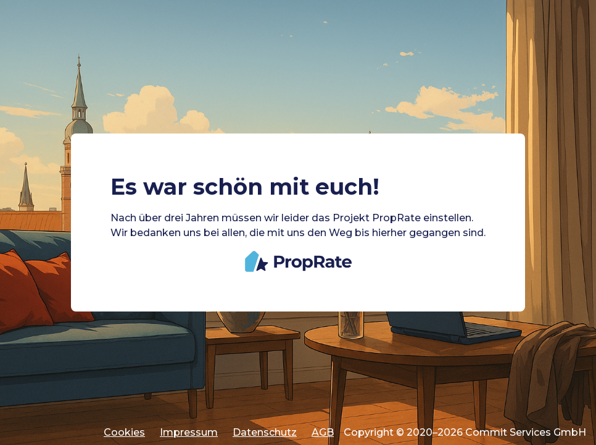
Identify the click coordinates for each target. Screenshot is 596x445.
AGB (323, 432)
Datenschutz (265, 432)
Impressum (189, 432)
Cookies (124, 432)
